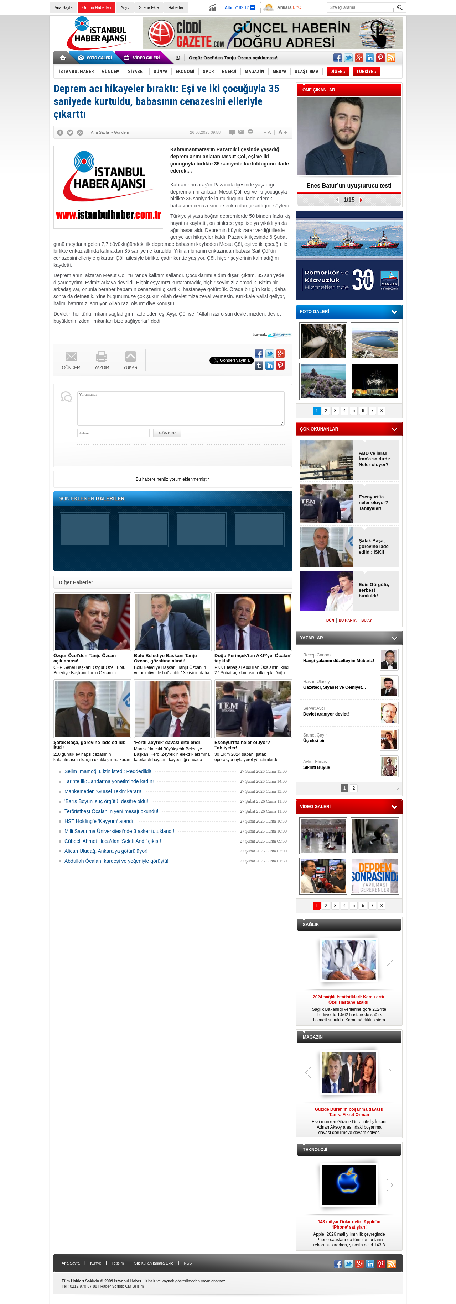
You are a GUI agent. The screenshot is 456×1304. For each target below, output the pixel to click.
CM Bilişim (134, 1286)
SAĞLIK (311, 924)
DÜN (330, 620)
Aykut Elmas (340, 764)
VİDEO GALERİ (315, 806)
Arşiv (124, 7)
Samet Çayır (340, 738)
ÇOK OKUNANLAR (319, 429)
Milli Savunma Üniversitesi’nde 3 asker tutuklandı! (119, 831)
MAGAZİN (313, 1037)
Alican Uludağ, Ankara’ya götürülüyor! (105, 851)
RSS (188, 1263)
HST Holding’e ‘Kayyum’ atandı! (99, 821)
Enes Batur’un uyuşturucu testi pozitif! (349, 188)
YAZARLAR (311, 637)
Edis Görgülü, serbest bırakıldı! (374, 590)
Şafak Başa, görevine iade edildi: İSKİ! (374, 546)
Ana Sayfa (64, 7)
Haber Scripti (111, 1286)
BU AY (366, 620)
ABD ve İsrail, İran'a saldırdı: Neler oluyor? (374, 458)
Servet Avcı (340, 711)
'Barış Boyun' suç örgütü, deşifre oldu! (106, 801)
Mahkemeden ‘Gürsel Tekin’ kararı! (102, 791)
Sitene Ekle (149, 7)
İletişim (118, 1263)
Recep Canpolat (340, 658)
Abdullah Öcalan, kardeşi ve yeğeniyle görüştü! (116, 861)
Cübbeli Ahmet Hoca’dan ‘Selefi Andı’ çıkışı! (112, 841)
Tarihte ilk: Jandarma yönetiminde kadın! (109, 781)
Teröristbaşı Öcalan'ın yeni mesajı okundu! (111, 811)
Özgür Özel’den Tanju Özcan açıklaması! (233, 57)
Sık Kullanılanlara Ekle (153, 1263)
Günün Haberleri (96, 7)
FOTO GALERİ (314, 311)
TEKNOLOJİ (315, 1149)
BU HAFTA (348, 620)
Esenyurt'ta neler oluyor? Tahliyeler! (373, 502)
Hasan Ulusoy (340, 684)
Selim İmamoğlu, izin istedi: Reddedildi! (107, 771)
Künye (95, 1263)
